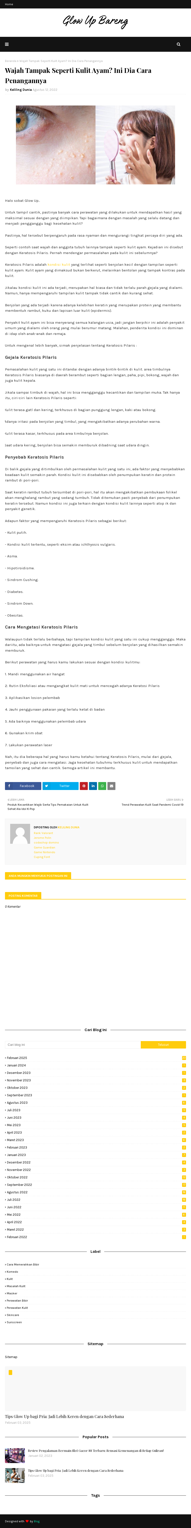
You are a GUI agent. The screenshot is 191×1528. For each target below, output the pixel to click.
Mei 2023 (96, 1125)
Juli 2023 (96, 1110)
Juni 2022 (96, 1207)
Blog (37, 1521)
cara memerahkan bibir (23, 1264)
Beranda (10, 61)
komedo (12, 1271)
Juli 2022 (96, 1200)
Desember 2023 (96, 1073)
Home (9, 4)
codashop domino (46, 842)
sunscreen (14, 1322)
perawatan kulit (17, 1308)
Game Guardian (44, 847)
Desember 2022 (96, 1162)
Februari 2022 (96, 1237)
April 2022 (96, 1222)
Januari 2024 (96, 1065)
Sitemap (11, 1357)
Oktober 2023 (96, 1088)
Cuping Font (42, 857)
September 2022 (96, 1185)
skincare (13, 1315)
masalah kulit (16, 1286)
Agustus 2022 (96, 1192)
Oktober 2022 (96, 1177)
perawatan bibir (17, 1300)
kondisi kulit (59, 264)
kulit (10, 1279)
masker (12, 1293)
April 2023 (96, 1132)
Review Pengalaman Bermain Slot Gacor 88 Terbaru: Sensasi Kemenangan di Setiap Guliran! (96, 1450)
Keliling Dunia (21, 90)
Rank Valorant (43, 833)
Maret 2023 (96, 1140)
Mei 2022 (96, 1214)
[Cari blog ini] (73, 1045)
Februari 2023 (96, 1147)
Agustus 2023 (96, 1103)
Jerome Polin (42, 838)
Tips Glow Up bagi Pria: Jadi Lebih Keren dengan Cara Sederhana (64, 1416)
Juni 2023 (96, 1117)
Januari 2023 (96, 1155)
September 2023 (96, 1095)
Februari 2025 (96, 1058)
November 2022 (96, 1170)
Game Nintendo (44, 852)
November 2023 (96, 1080)
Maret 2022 (96, 1229)
